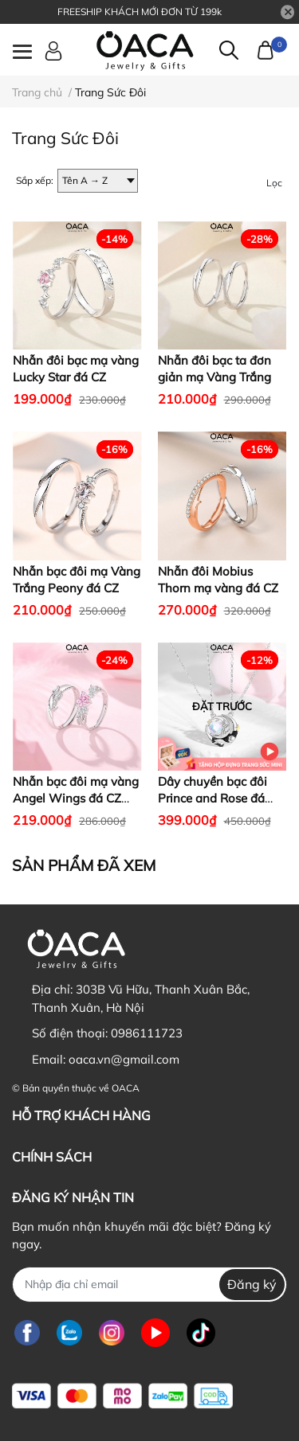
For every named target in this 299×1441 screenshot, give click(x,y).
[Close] (288, 12)
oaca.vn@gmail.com (124, 1059)
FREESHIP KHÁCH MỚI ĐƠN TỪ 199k (139, 12)
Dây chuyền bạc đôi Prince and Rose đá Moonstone (212, 798)
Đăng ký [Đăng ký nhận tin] (252, 1284)
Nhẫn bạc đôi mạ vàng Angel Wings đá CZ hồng (76, 798)
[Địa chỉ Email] (149, 1284)
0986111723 (147, 1033)
